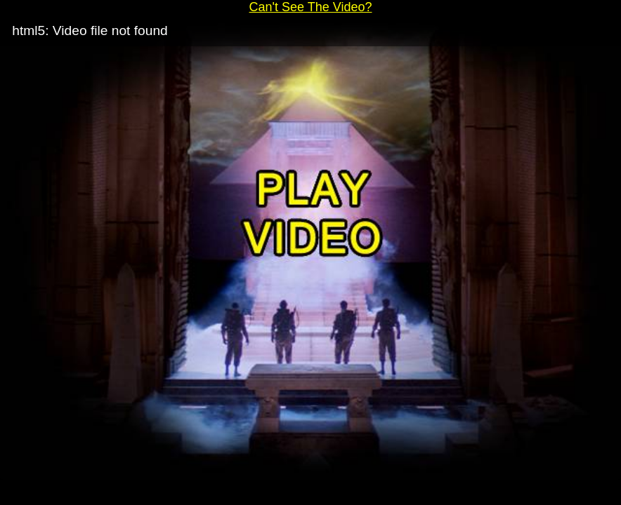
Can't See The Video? (310, 7)
